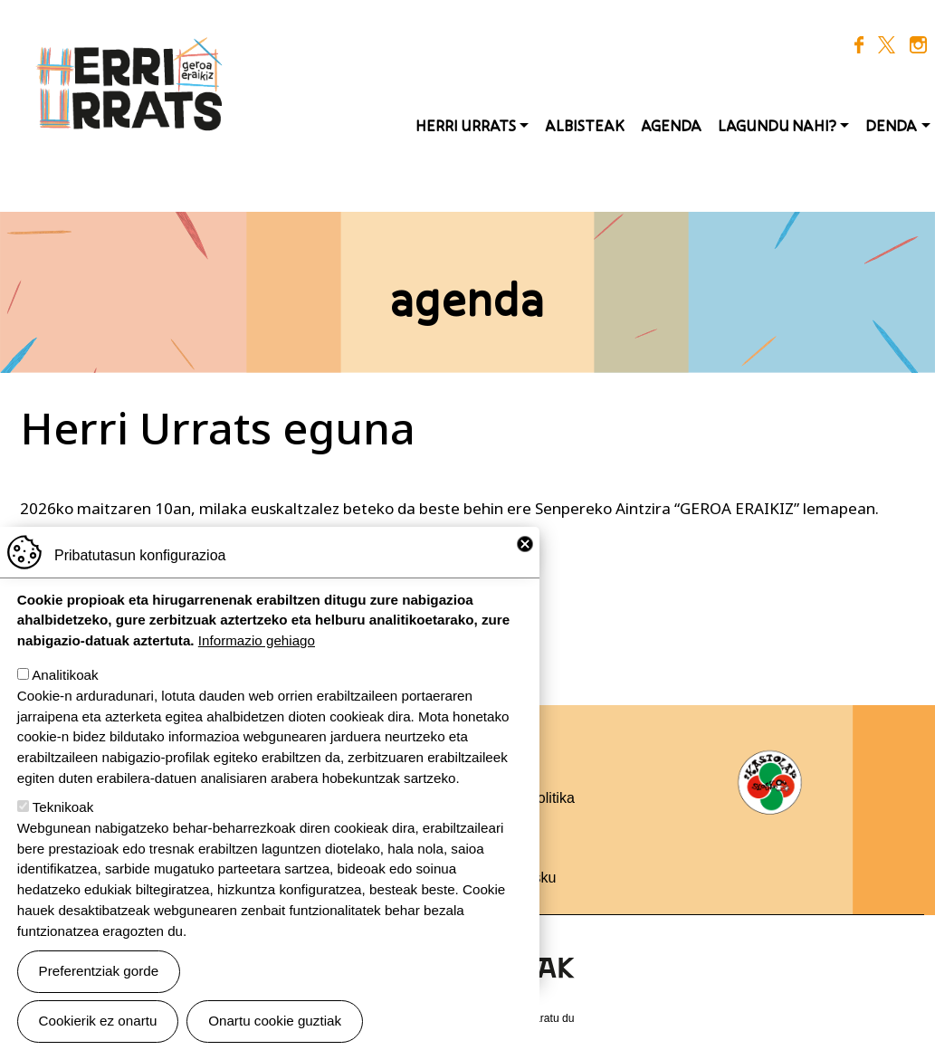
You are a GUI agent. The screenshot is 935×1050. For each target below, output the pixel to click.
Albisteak (585, 126)
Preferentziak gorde (99, 990)
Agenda (671, 126)
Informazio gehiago (256, 659)
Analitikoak (65, 694)
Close (525, 563)
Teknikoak (63, 826)
